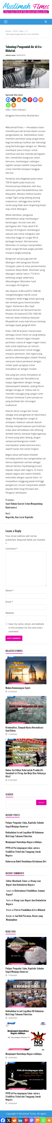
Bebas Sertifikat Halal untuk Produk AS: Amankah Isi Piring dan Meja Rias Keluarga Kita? (26, 753)
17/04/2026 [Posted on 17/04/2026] (12, 975)
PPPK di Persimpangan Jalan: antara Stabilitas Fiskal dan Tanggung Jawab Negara (23, 851)
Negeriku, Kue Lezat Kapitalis (26, 515)
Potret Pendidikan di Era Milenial (29, 910)
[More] (13, 105)
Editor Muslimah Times (16, 881)
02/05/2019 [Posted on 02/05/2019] (21, 55)
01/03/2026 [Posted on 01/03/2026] (12, 780)
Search (9, 794)
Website (10, 612)
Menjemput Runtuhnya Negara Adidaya (24, 842)
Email (9, 601)
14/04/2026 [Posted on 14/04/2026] (12, 1018)
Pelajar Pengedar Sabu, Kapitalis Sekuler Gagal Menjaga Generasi (26, 951)
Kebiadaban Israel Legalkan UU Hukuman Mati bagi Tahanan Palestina (26, 993)
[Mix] (40, 99)
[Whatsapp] (8, 105)
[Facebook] (8, 99)
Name (10, 590)
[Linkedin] (24, 99)
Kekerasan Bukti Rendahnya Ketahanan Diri (26, 861)
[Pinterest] (29, 99)
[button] (6, 22)
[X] (13, 99)
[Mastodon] (35, 99)
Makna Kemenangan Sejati (26, 670)
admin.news (11, 55)
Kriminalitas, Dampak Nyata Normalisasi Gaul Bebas (26, 710)
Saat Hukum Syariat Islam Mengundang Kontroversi (26, 503)
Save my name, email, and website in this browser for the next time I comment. (26, 627)
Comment (12, 548)
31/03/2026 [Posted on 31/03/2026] (12, 691)
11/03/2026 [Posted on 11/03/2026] (12, 734)
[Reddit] (19, 99)
